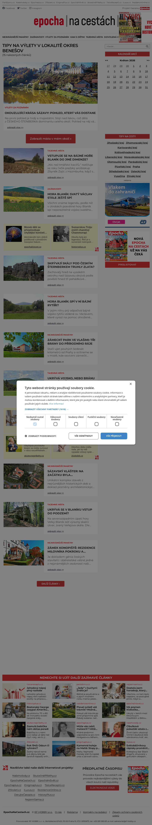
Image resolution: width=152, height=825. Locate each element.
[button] (76, 409)
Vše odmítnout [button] (84, 435)
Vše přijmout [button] (114, 435)
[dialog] (76, 412)
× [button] (130, 384)
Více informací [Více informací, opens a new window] (56, 403)
